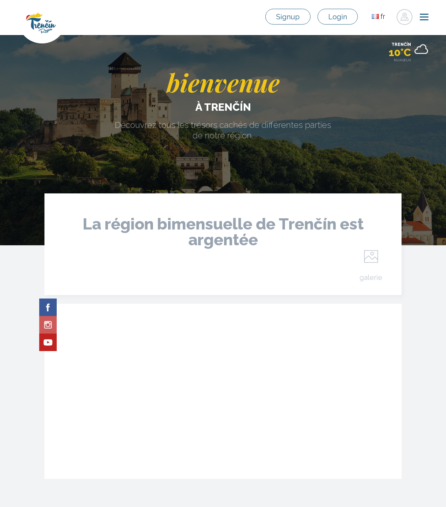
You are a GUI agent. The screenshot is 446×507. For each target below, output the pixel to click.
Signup (288, 17)
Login (337, 17)
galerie (371, 277)
